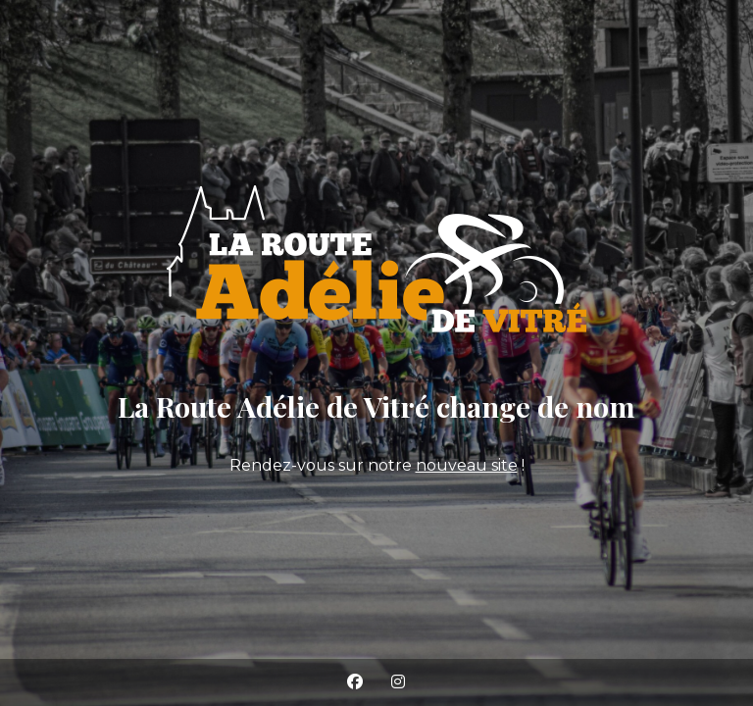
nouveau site (467, 465)
